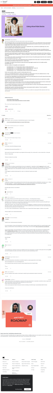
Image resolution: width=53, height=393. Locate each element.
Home (2, 7)
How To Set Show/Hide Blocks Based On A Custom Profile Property (18, 122)
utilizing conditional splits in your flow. (11, 230)
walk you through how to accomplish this (42, 226)
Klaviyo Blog (5, 365)
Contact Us (42, 371)
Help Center (5, 367)
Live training (5, 371)
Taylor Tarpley (7, 217)
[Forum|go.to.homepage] (5, 2)
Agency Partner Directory (26, 363)
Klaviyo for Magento (15, 370)
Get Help (32, 369)
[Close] (31, 375)
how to (6, 106)
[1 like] (9, 192)
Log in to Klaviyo (5, 363)
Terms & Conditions (22, 341)
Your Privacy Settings (18, 389)
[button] (1, 2)
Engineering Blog (43, 367)
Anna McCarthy (7, 39)
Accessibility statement (30, 341)
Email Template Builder (35, 365)
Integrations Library (25, 365)
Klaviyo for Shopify (15, 361)
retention (6, 118)
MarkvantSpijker (7, 279)
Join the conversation (7, 7)
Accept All (27, 389)
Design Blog (43, 369)
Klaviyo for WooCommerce (14, 373)
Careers (42, 365)
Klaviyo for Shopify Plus (16, 363)
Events (32, 363)
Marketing (13, 7)
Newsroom (42, 363)
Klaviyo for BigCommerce (16, 365)
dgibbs (6, 197)
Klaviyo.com (5, 361)
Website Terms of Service (19, 384)
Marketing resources (6, 369)
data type (41, 166)
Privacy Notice (10, 385)
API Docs (32, 367)
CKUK (6, 271)
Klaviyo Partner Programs (26, 361)
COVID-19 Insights (34, 361)
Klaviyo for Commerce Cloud (16, 368)
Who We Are (43, 361)
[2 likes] (9, 109)
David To (6, 163)
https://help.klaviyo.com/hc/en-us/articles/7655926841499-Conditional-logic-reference (21, 184)
